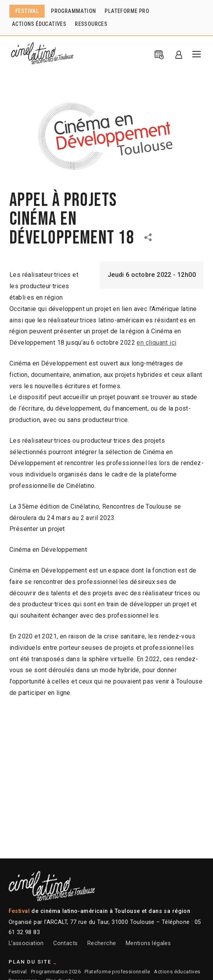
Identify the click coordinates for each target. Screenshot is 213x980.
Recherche (101, 943)
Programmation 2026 (56, 972)
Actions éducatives (177, 972)
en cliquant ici (156, 342)
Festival (18, 972)
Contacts (65, 943)
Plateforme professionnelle (117, 972)
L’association (26, 943)
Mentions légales (148, 943)
